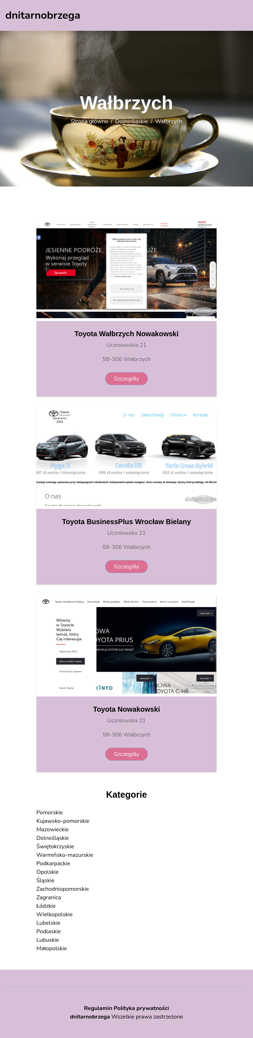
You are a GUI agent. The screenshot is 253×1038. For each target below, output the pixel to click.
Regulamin (98, 1008)
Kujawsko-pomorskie (62, 821)
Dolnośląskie (131, 121)
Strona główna (89, 121)
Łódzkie (45, 906)
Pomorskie (49, 812)
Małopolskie (51, 948)
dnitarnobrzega (90, 1017)
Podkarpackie (53, 863)
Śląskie (45, 880)
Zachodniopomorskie (62, 889)
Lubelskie (48, 923)
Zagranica (48, 897)
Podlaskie (48, 931)
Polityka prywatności (141, 1008)
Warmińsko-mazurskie (64, 855)
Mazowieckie (52, 829)
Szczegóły (126, 379)
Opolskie (47, 872)
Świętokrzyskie (55, 846)
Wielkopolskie (54, 914)
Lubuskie (47, 940)
